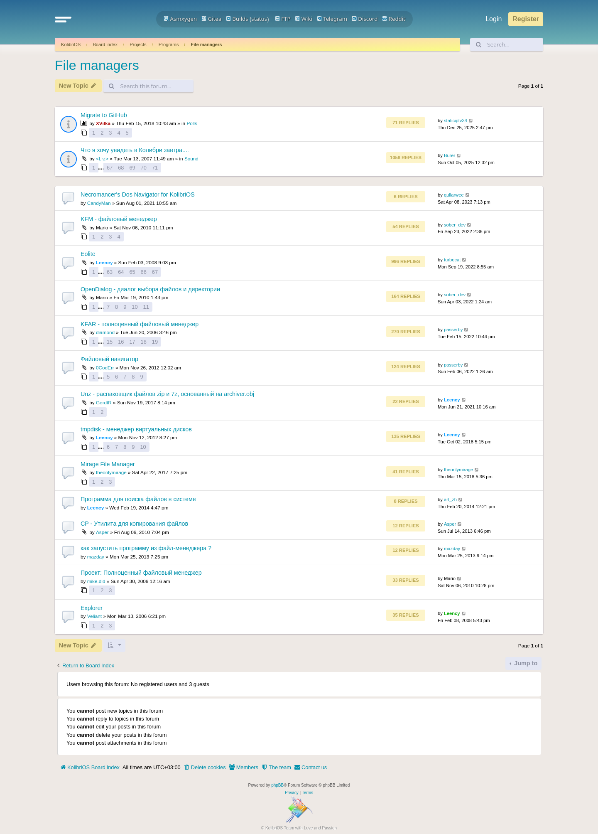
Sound (191, 158)
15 (110, 342)
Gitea (211, 18)
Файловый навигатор (109, 359)
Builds (237, 18)
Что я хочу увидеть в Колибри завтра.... (135, 150)
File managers (206, 44)
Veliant (94, 616)
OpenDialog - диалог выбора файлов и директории (150, 289)
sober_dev (455, 224)
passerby (453, 329)
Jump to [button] (524, 663)
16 (121, 342)
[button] (63, 19)
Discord (365, 18)
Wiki (303, 18)
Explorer (92, 608)
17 (132, 342)
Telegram (332, 18)
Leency (104, 262)
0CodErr (105, 367)
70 (144, 168)
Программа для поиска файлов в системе (138, 499)
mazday (95, 556)
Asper (102, 532)
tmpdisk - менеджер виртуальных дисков (136, 429)
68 (121, 168)
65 (132, 272)
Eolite (88, 254)
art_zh (450, 499)
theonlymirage (111, 472)
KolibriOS (71, 44)
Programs (169, 44)
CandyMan (99, 203)
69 (132, 168)
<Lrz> (102, 158)
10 (134, 307)
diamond (105, 332)
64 (121, 272)
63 (110, 272)
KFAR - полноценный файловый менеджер (140, 324)
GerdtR (104, 402)
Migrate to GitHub (104, 115)
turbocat (452, 259)
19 (155, 342)
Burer (449, 155)
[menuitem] (205, 767)
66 (144, 272)
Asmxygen (180, 18)
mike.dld (96, 581)
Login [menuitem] (493, 18)
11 (146, 307)
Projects (138, 44)
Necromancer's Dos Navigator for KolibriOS (138, 194)
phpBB (277, 785)
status (259, 18)
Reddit (393, 18)
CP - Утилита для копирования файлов (134, 523)
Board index (105, 44)
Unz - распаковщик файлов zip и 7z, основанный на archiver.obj (167, 394)
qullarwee (454, 194)
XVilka (103, 123)
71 (155, 168)
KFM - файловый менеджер (119, 219)
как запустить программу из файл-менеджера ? (146, 548)
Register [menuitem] (525, 18)
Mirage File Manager (108, 464)
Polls (191, 123)
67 (110, 168)
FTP (283, 18)
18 (144, 342)
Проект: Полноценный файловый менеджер (141, 572)
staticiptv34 (455, 120)
